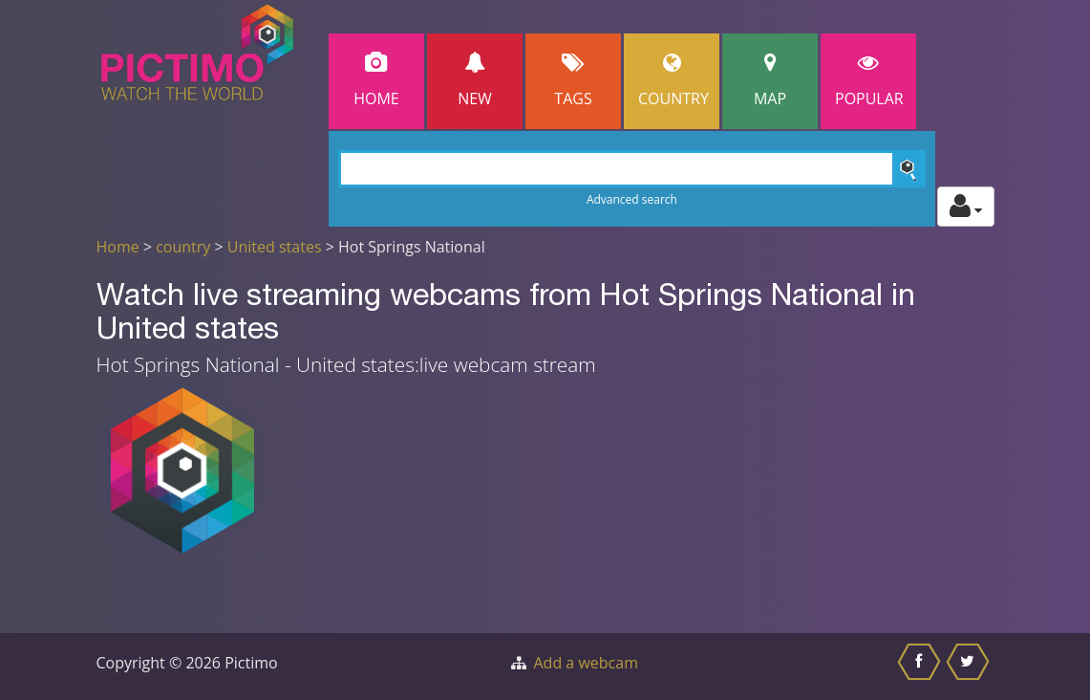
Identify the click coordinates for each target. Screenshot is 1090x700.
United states (274, 246)
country (183, 246)
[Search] (632, 168)
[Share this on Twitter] (970, 666)
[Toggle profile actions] (965, 206)
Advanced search (632, 199)
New (474, 81)
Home (376, 81)
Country (673, 81)
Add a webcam (586, 662)
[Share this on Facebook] (921, 666)
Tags (573, 81)
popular (869, 81)
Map (770, 81)
